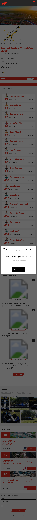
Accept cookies (18, 269)
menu (33, 2)
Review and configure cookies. (18, 260)
